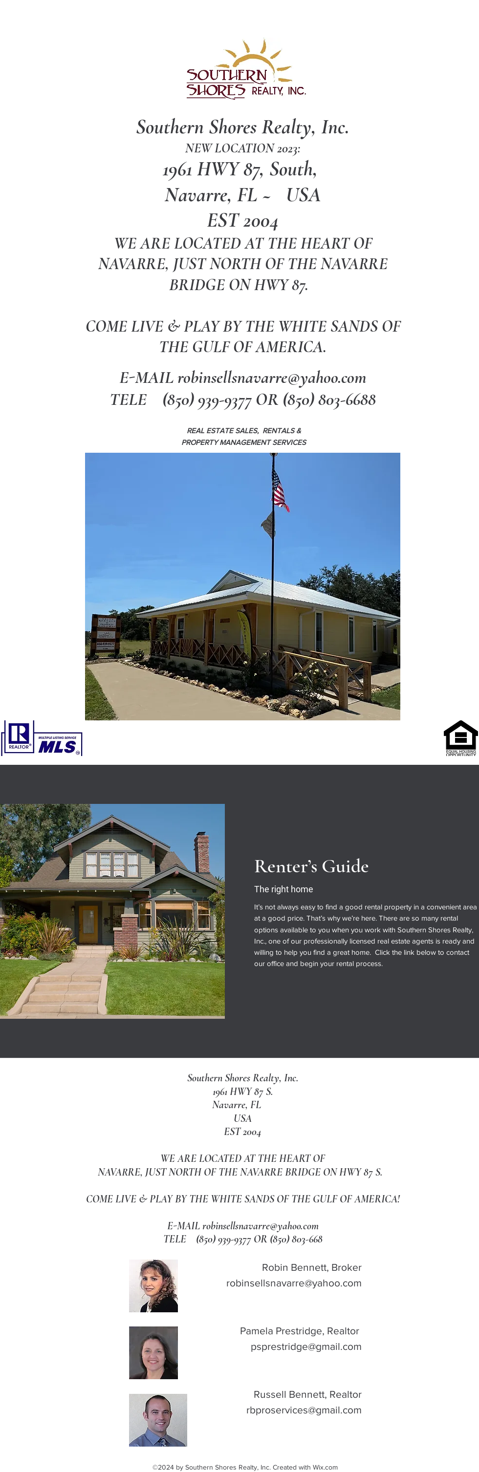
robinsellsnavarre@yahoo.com (272, 377)
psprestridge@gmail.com (306, 1346)
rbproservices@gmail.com (304, 1409)
